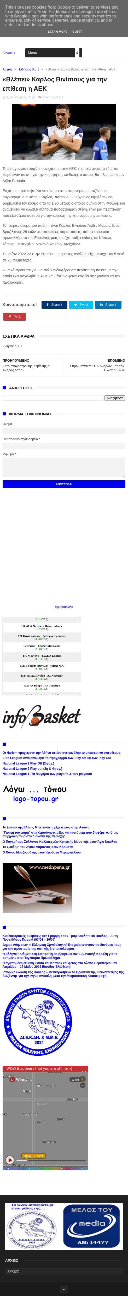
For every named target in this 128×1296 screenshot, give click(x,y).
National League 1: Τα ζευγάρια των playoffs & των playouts (47, 774)
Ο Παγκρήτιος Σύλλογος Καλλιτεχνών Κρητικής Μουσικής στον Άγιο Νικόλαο (60, 842)
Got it (77, 32)
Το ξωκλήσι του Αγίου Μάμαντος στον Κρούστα (38, 847)
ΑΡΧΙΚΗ (9, 53)
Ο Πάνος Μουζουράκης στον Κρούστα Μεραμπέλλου (42, 852)
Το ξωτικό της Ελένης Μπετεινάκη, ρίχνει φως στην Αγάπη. (46, 827)
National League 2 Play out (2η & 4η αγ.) (32, 769)
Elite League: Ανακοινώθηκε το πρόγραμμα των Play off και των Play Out (57, 758)
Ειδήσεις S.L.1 (29, 69)
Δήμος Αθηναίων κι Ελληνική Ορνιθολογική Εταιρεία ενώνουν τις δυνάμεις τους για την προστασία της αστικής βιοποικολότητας (62, 946)
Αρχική (7, 69)
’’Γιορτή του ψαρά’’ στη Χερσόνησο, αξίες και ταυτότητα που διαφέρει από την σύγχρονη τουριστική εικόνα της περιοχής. (60, 834)
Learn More (57, 32)
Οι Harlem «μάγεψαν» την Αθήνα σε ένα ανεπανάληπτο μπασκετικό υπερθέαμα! (62, 753)
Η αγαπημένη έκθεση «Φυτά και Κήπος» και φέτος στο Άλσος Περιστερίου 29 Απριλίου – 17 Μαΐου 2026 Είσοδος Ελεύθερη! (60, 965)
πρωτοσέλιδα (64, 607)
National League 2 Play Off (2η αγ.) (28, 763)
